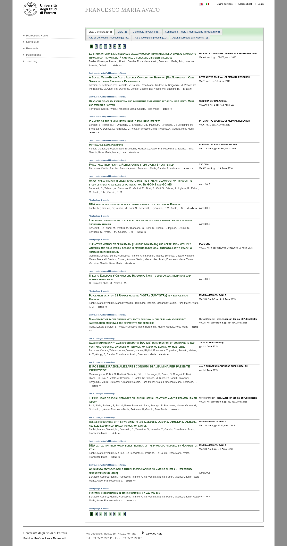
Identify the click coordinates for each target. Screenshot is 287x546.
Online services (225, 4)
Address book (245, 4)
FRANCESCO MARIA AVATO (122, 10)
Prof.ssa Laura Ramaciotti (50, 538)
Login (261, 4)
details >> (116, 65)
